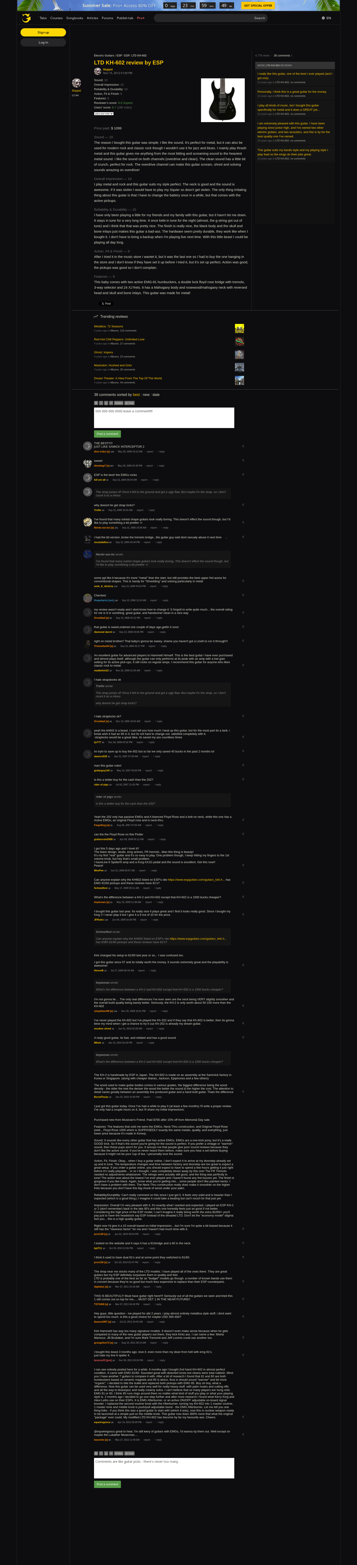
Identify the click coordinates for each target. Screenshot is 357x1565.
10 (107, 480)
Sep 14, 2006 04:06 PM (131, 632)
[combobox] (164, 418)
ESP (119, 55)
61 (111, 825)
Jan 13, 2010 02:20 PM (120, 1043)
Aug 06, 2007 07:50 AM (129, 825)
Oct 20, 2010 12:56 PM (121, 1248)
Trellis (97, 510)
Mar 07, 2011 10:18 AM (127, 1286)
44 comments (127, 382)
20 (109, 1234)
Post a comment (107, 434)
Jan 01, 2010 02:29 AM (130, 1028)
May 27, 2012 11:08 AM (127, 1440)
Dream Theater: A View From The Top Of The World (128, 378)
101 (116, 528)
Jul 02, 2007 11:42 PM (127, 784)
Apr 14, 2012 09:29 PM (129, 1422)
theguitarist (101, 600)
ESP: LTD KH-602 (135, 55)
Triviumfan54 (102, 646)
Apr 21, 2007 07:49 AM (126, 756)
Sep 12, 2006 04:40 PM (128, 542)
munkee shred (102, 1028)
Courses (56, 18)
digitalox (99, 1286)
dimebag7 (100, 465)
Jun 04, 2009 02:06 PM (124, 919)
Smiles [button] (118, 403)
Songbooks (74, 18)
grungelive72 (102, 1342)
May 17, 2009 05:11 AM (127, 888)
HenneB (99, 970)
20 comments (127, 369)
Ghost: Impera (103, 352)
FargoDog (100, 825)
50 (110, 542)
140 (113, 1322)
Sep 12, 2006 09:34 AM (124, 480)
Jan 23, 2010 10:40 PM (127, 1097)
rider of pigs (101, 784)
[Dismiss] (333, 5)
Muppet (108, 69)
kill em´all (99, 479)
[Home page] (26, 18)
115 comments (128, 330)
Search (259, 18)
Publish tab (125, 18)
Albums (114, 330)
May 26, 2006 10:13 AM (130, 451)
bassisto (99, 1439)
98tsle (97, 1042)
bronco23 (99, 1360)
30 (111, 618)
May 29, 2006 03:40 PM (130, 465)
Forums (107, 18)
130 (116, 600)
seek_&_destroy (103, 586)
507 (112, 466)
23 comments (127, 356)
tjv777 (97, 742)
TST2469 (99, 1304)
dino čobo (100, 451)
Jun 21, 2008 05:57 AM (123, 870)
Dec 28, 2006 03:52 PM (120, 742)
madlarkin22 (101, 670)
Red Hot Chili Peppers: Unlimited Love (119, 339)
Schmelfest (100, 888)
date (156, 395)
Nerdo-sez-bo (102, 527)
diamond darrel (103, 632)
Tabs (43, 18)
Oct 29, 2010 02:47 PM (126, 1262)
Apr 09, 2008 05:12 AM (132, 839)
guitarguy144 (102, 770)
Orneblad (99, 617)
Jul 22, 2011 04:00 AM (131, 1322)
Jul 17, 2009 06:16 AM (122, 970)
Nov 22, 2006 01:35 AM (128, 670)
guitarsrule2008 (103, 839)
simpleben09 (101, 1011)
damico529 (100, 756)
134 (112, 452)
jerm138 (99, 1234)
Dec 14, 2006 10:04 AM (128, 721)
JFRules (99, 919)
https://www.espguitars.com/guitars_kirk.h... (196, 879)
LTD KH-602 (273, 65)
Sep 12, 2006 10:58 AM (134, 527)
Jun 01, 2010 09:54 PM (126, 1234)
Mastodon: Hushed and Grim (113, 365)
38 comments (282, 55)
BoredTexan (101, 1097)
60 (110, 1440)
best (136, 395)
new (146, 395)
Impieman (100, 902)
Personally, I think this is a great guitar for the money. (292, 91)
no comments (298, 82)
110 (106, 920)
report (150, 451)
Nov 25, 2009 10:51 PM (133, 1011)
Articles (92, 18)
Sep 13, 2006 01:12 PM (128, 618)
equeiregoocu (102, 1422)
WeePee (99, 870)
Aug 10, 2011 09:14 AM (134, 1343)
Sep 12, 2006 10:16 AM (120, 510)
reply (161, 451)
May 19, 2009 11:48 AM (129, 902)
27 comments (127, 343)
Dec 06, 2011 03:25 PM (131, 1360)
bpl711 (98, 1248)
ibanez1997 (100, 1321)
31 (115, 646)
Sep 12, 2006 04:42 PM (134, 586)
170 (115, 586)
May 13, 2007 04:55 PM (129, 770)
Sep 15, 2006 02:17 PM (132, 646)
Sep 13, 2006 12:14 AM (134, 600)
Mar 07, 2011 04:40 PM (127, 1304)
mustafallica (101, 542)
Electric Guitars (104, 55)
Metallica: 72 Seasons (108, 326)
